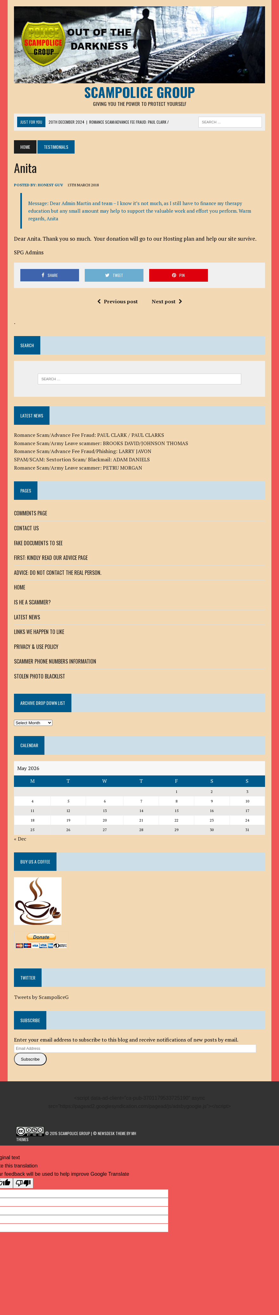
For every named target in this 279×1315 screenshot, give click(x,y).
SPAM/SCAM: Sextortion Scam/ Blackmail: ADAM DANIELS (82, 459)
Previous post (117, 301)
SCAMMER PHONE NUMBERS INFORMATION (55, 661)
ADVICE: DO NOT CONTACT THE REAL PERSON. (57, 572)
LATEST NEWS (27, 617)
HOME (19, 587)
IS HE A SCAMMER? (32, 602)
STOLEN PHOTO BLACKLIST (39, 676)
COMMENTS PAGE (30, 513)
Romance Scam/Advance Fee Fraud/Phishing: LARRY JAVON (82, 451)
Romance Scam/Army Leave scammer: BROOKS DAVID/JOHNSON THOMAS (101, 443)
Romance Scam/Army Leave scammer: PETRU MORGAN (78, 467)
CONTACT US (26, 528)
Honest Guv (50, 185)
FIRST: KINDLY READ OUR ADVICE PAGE (51, 557)
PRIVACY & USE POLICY (36, 647)
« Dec (20, 838)
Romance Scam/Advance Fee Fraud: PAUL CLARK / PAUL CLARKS (89, 434)
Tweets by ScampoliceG (41, 997)
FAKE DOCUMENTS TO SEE (38, 543)
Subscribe (30, 1059)
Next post (167, 301)
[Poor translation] (23, 1183)
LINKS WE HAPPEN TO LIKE (39, 632)
